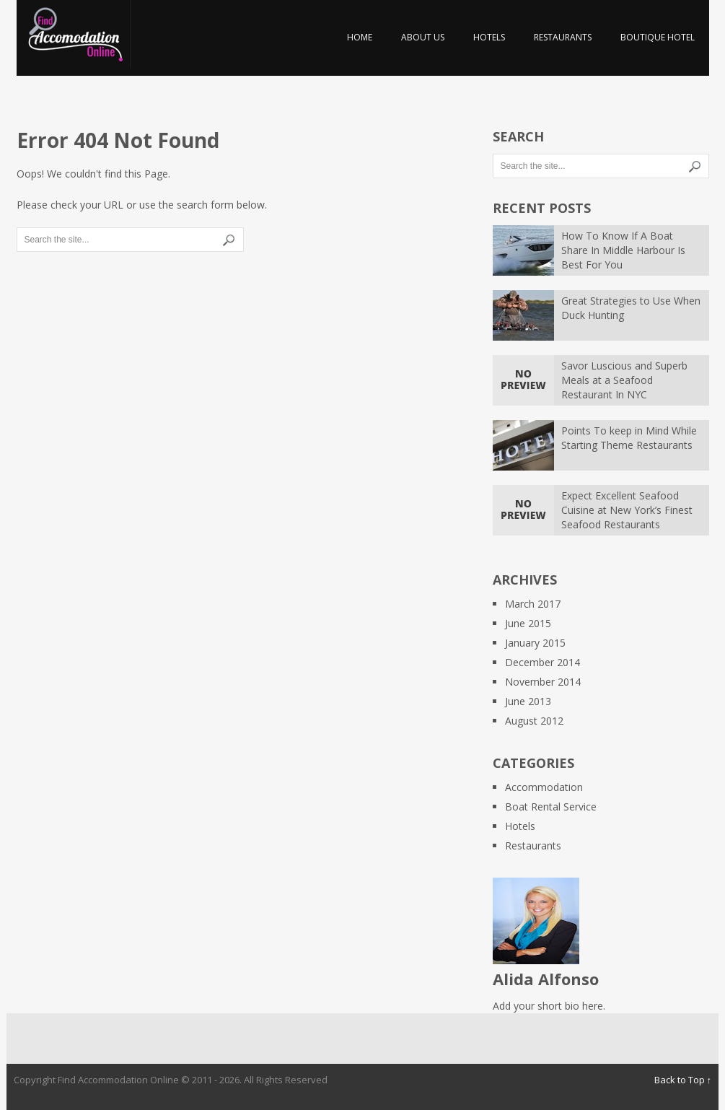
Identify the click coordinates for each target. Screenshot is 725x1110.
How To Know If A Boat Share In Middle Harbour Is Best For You (623, 250)
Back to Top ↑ (683, 1079)
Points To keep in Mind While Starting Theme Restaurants (629, 438)
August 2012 (534, 720)
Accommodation (544, 787)
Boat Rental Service (551, 806)
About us (422, 37)
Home (359, 37)
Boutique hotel (657, 37)
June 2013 (528, 701)
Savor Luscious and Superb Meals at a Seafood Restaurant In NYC (624, 380)
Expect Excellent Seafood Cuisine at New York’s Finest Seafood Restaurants (627, 510)
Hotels (489, 37)
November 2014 (543, 682)
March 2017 (533, 604)
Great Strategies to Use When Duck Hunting (630, 308)
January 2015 (535, 643)
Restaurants (563, 37)
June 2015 (528, 623)
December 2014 (542, 662)
